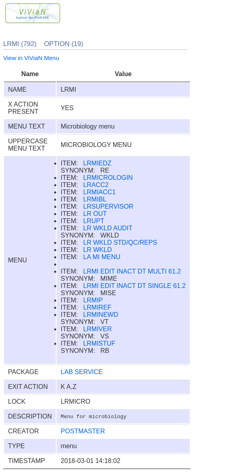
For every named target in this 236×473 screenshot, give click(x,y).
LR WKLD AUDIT (107, 228)
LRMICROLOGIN (108, 177)
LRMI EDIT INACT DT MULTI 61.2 (132, 271)
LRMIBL (94, 199)
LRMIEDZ (97, 163)
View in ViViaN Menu (31, 57)
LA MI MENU (101, 257)
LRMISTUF (99, 343)
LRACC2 (95, 184)
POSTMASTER (83, 431)
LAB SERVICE (82, 371)
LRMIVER (97, 329)
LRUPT (93, 220)
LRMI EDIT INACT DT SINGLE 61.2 (134, 285)
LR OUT (95, 213)
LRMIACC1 (99, 192)
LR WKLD (97, 249)
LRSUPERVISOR (108, 206)
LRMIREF (97, 307)
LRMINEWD (100, 314)
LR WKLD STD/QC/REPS (120, 242)
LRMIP (93, 300)
